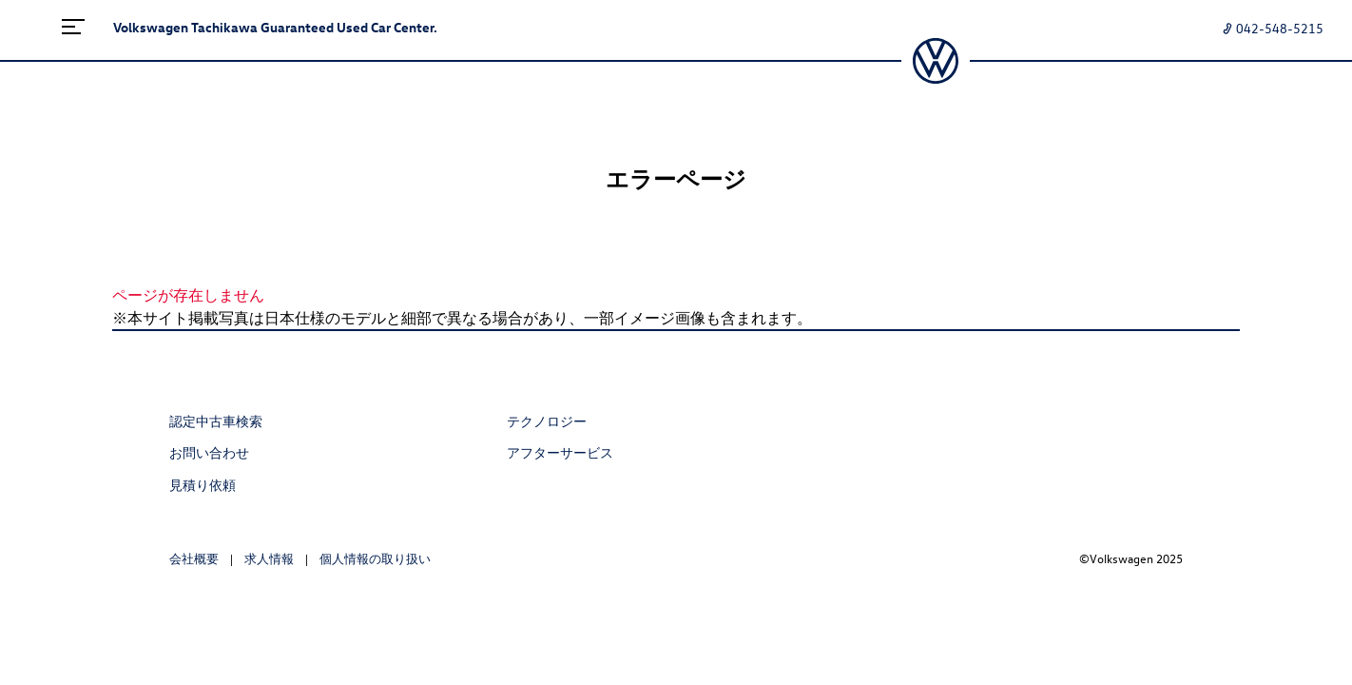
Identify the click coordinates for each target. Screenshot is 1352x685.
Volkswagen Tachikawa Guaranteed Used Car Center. (275, 27)
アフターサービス (560, 452)
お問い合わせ (209, 452)
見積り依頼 (202, 485)
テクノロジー (547, 421)
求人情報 (269, 558)
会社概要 (194, 558)
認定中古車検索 (215, 421)
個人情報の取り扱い (375, 558)
